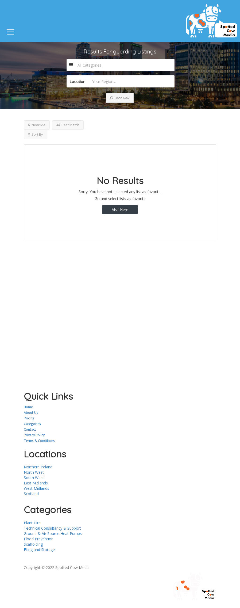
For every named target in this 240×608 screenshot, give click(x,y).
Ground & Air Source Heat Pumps (53, 533)
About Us (31, 413)
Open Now (119, 98)
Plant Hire (32, 522)
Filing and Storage (39, 549)
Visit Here (120, 209)
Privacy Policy (34, 435)
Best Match (67, 125)
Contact (30, 429)
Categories (32, 424)
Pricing (29, 418)
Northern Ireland (38, 466)
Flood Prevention (38, 538)
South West (34, 477)
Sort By (35, 134)
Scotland (31, 493)
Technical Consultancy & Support (52, 528)
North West (34, 472)
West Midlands (36, 488)
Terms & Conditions (39, 441)
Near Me (36, 125)
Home (28, 407)
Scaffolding (33, 544)
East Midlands (36, 482)
